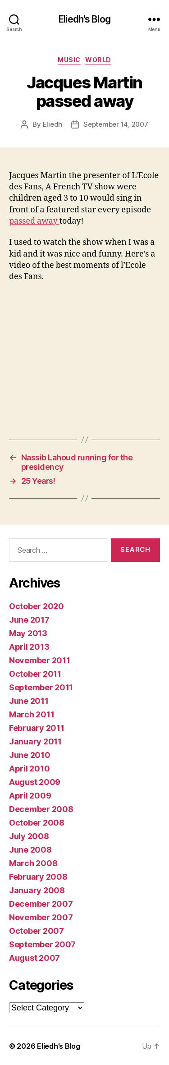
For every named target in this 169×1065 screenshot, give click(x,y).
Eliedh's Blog (84, 19)
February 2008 (38, 876)
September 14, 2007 (115, 124)
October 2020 (36, 606)
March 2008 (33, 863)
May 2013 (28, 633)
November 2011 (39, 660)
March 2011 (31, 714)
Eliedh (52, 124)
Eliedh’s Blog (58, 1046)
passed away (34, 221)
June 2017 (29, 619)
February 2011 (36, 728)
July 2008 (29, 836)
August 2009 (34, 782)
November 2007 (41, 917)
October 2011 (35, 674)
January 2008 (37, 890)
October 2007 (36, 931)
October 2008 (36, 822)
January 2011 (35, 741)
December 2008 (41, 809)
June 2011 (29, 701)
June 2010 (29, 755)
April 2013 (29, 647)
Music (69, 60)
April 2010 (29, 768)
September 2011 (41, 687)
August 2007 (34, 958)
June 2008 (30, 849)
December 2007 (41, 904)
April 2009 (30, 795)
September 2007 (42, 944)
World (98, 60)
